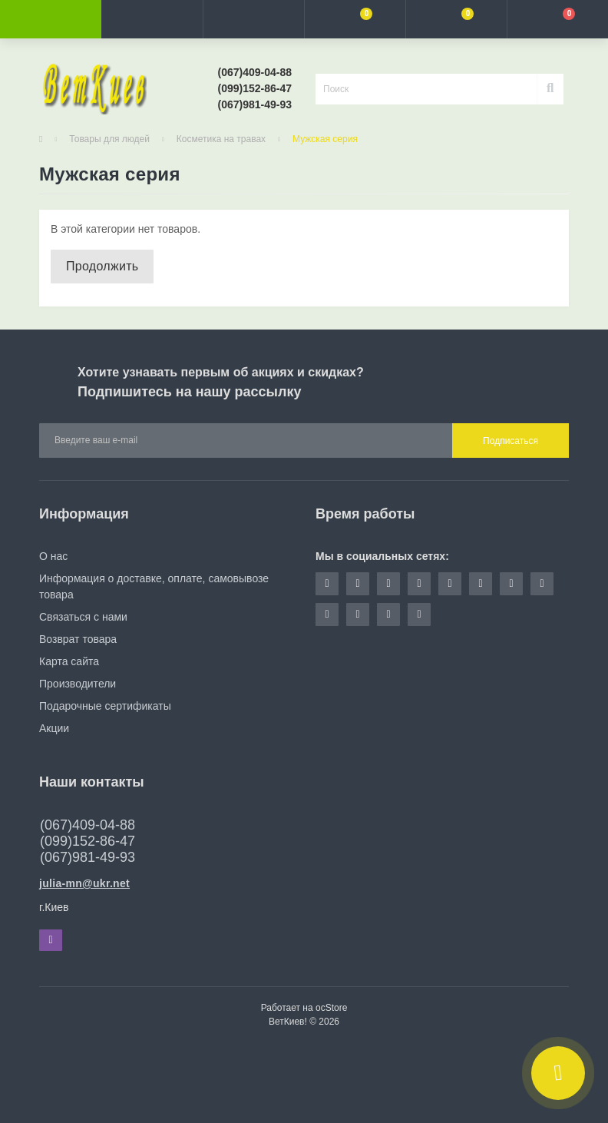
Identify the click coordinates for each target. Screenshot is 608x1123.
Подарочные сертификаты (105, 706)
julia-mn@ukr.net (84, 883)
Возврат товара (78, 639)
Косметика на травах (221, 139)
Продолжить (102, 266)
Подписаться (510, 441)
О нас (53, 556)
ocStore (331, 1007)
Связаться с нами (83, 617)
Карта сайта (69, 661)
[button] (253, 19)
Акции (54, 728)
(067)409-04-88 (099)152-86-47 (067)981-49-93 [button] (87, 841)
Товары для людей (109, 139)
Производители (77, 683)
